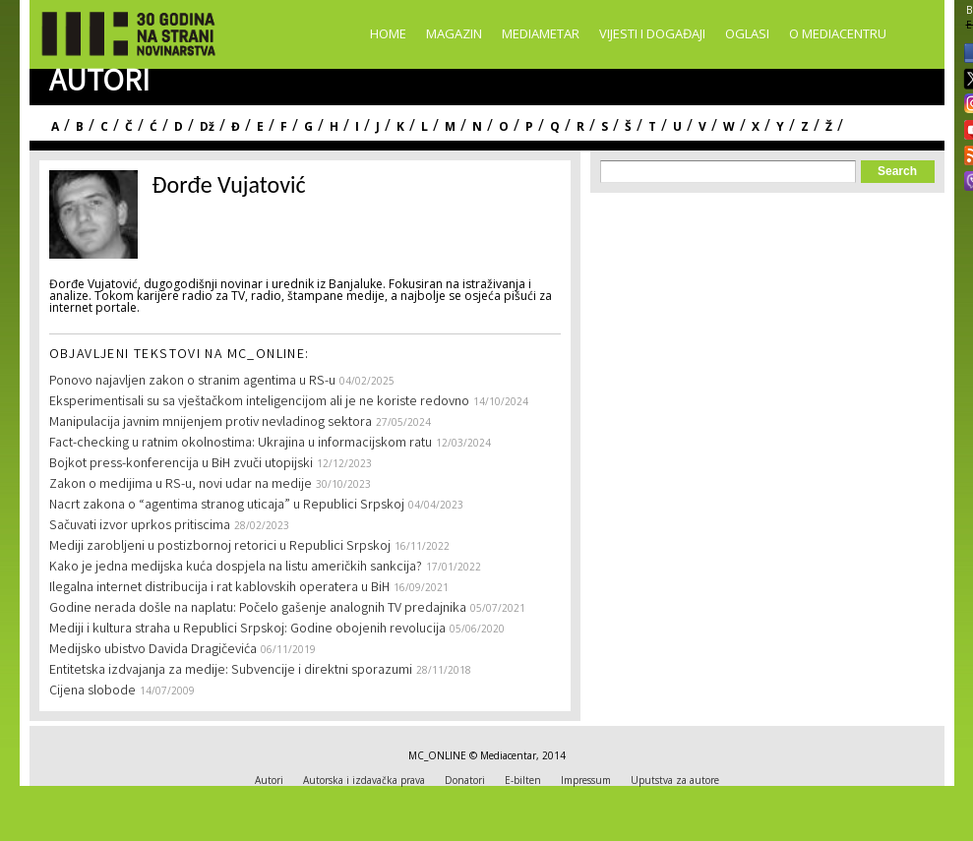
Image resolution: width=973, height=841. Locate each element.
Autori (269, 780)
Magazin (454, 33)
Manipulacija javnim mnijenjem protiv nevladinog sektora (210, 423)
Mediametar (540, 33)
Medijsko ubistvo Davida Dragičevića (153, 650)
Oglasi (747, 33)
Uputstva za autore (675, 780)
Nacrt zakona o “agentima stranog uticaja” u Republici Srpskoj (226, 505)
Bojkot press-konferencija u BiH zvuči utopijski (181, 464)
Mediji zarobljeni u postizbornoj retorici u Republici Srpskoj (220, 547)
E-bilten (523, 780)
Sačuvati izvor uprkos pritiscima (139, 526)
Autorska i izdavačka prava (364, 780)
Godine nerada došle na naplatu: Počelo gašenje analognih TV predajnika (257, 609)
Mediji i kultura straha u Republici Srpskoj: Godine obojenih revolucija (247, 629)
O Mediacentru (837, 33)
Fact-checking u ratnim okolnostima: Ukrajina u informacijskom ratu (240, 443)
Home (388, 33)
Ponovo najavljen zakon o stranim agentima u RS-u (192, 381)
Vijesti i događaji (652, 33)
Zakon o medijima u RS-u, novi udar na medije (180, 485)
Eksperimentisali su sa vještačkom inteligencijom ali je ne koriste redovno (259, 402)
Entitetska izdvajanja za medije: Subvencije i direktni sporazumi (230, 671)
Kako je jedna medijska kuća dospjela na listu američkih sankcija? (235, 567)
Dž (207, 126)
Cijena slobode (92, 691)
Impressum (586, 780)
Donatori (465, 780)
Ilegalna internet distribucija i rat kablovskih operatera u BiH (219, 588)
